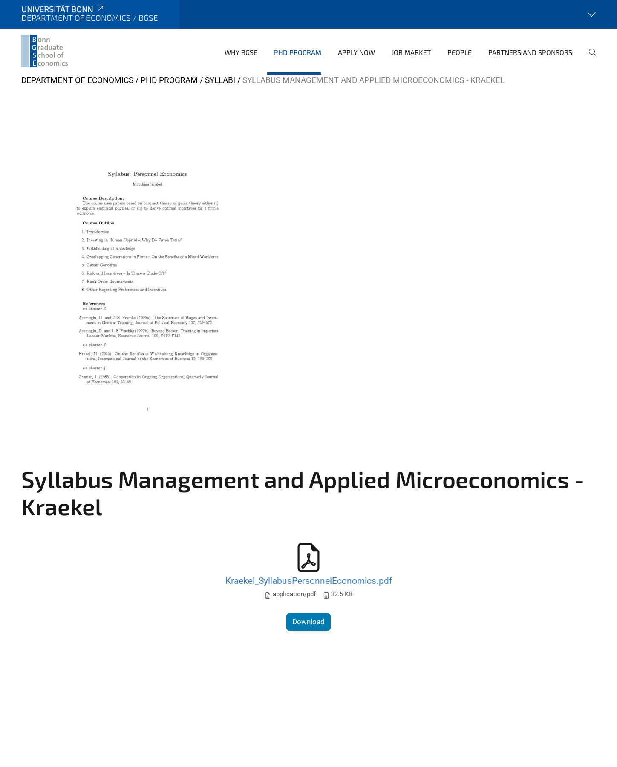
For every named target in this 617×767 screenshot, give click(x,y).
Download (308, 622)
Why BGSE (241, 52)
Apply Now (356, 52)
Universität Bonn (63, 9)
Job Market (411, 52)
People (459, 52)
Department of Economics (77, 80)
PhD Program (297, 52)
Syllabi (220, 80)
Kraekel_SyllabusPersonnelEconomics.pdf (308, 580)
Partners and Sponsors (530, 52)
